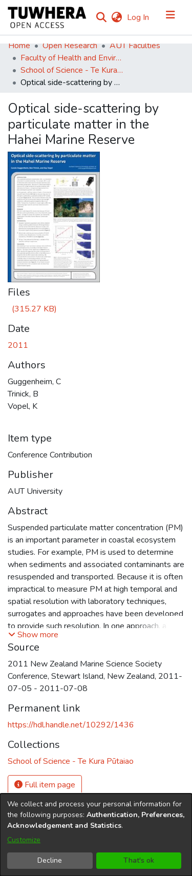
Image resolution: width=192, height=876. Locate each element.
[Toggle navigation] (170, 17)
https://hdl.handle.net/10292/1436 (71, 725)
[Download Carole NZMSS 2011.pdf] (32, 309)
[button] (33, 634)
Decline (49, 860)
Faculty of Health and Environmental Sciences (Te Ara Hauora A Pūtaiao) (71, 58)
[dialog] (96, 835)
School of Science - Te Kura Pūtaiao (71, 70)
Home (19, 45)
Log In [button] (138, 17)
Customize (23, 840)
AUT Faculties (135, 45)
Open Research (69, 45)
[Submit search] (101, 17)
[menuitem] (116, 17)
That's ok (138, 860)
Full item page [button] (44, 784)
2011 (18, 345)
